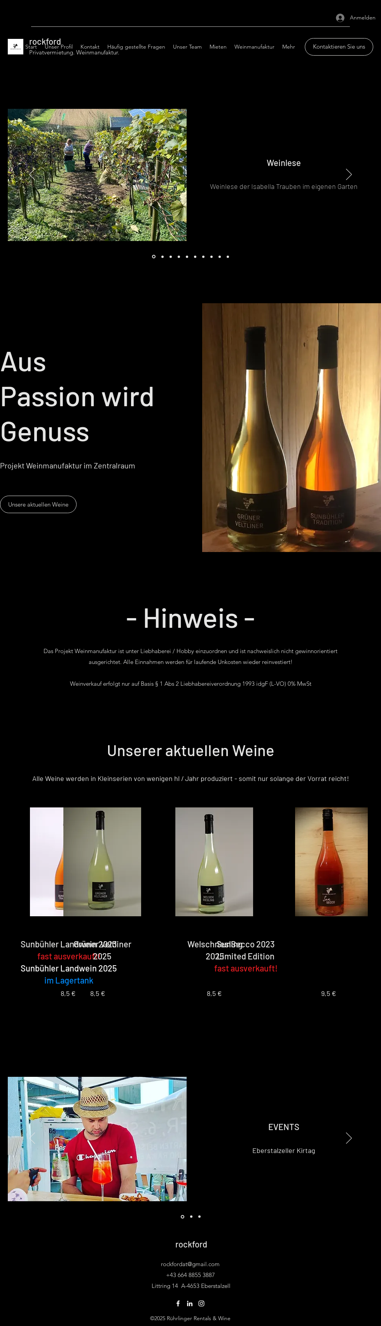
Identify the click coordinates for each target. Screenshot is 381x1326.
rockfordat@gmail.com (190, 1264)
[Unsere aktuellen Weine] (38, 504)
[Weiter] (349, 175)
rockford (191, 1244)
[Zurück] (32, 175)
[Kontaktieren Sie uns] (339, 47)
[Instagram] (201, 1303)
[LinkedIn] (190, 1303)
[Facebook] (178, 1303)
